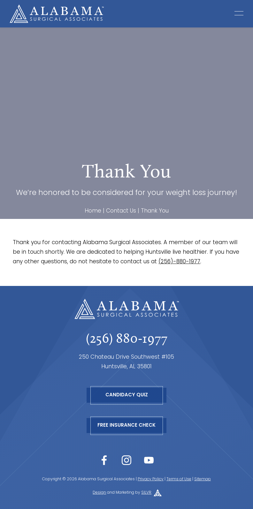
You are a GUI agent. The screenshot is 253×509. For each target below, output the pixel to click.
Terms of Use (178, 479)
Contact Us (121, 211)
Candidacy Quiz (126, 395)
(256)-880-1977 (179, 262)
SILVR (146, 493)
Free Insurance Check (126, 425)
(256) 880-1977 (126, 338)
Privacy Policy (151, 479)
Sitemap (202, 479)
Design (99, 493)
